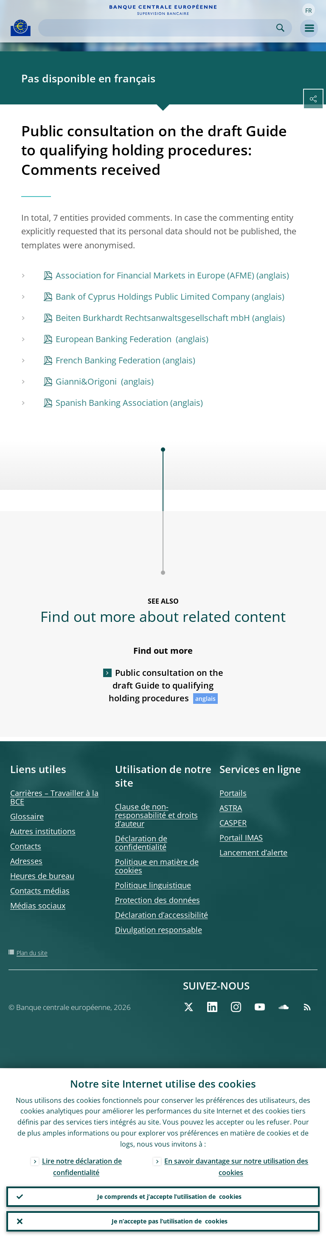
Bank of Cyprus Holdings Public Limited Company (153, 296)
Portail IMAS (241, 837)
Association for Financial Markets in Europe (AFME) (155, 275)
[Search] (158, 27)
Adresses (26, 861)
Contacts (25, 846)
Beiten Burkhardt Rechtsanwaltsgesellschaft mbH (153, 317)
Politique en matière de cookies (157, 866)
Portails (233, 793)
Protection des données (157, 900)
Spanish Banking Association (112, 402)
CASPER (233, 823)
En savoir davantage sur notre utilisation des (236, 1166)
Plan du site (32, 953)
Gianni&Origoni (87, 381)
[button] (308, 9)
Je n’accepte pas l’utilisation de (170, 1221)
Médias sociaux (37, 905)
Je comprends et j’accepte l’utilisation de (169, 1196)
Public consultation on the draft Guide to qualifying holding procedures (166, 685)
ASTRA (230, 808)
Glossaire (27, 816)
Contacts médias (40, 891)
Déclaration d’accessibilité (161, 915)
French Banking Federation (108, 360)
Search (280, 27)
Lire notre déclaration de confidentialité (82, 1166)
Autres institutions (43, 831)
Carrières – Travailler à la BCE (54, 797)
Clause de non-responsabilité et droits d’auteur (156, 815)
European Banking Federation (115, 339)
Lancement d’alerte (253, 852)
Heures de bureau (42, 876)
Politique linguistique (153, 885)
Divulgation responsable (158, 930)
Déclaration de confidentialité (141, 842)
